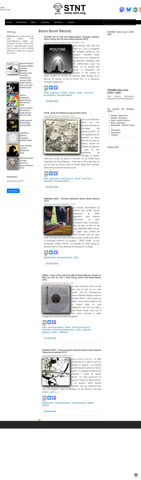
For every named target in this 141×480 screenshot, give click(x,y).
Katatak (79, 92)
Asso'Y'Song (46, 330)
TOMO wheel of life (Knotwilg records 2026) (26, 122)
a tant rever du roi (67, 178)
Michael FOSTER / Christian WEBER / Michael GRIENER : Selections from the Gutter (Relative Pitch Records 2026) (27, 71)
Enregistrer (13, 191)
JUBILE (44, 327)
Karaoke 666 (48, 181)
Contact (71, 22)
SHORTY (54, 332)
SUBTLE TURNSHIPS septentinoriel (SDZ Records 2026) (25, 100)
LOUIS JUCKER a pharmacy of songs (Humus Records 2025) (26, 111)
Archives (58, 22)
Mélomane (124, 115)
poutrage (72, 92)
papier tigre (86, 330)
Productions (21, 22)
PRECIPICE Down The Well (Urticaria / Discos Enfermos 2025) (26, 163)
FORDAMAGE (63, 332)
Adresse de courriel (14, 181)
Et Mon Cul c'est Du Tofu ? (81, 327)
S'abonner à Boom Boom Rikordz (39, 420)
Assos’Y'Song (88, 92)
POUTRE (64, 92)
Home (9, 22)
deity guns (46, 332)
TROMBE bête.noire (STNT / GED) (117, 91)
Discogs (115, 135)
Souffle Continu (124, 120)
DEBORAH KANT (50, 257)
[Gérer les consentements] (136, 475)
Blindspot (123, 118)
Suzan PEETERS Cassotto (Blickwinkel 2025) (26, 149)
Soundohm (116, 130)
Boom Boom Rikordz (64, 95)
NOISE (46, 92)
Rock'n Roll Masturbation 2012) (63, 330)
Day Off (78, 178)
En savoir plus (52, 101)
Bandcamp (116, 132)
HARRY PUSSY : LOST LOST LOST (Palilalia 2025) (26, 85)
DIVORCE (90, 403)
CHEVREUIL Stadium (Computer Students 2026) (26, 136)
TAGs (33, 22)
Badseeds (121, 123)
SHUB (46, 178)
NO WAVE (45, 405)
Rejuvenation (55, 92)
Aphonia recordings (79, 403)
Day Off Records (50, 95)
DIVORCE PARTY (48, 403)
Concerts (45, 22)
